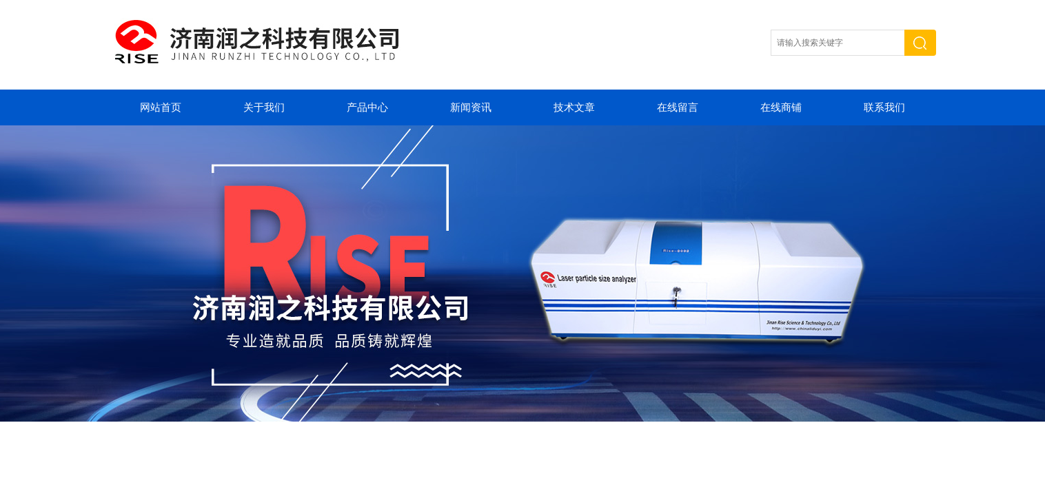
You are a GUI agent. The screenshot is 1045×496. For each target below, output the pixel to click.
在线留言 (677, 107)
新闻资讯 (470, 107)
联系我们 (884, 107)
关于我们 (264, 107)
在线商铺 (781, 107)
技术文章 (574, 107)
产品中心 (367, 107)
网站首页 (160, 107)
